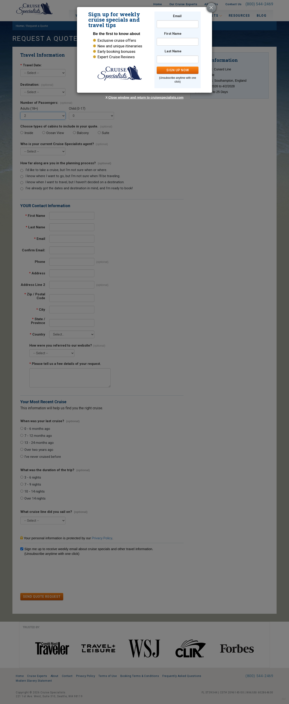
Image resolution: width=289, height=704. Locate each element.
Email (177, 16)
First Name (173, 34)
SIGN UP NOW (177, 70)
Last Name (173, 51)
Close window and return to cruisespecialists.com (146, 97)
